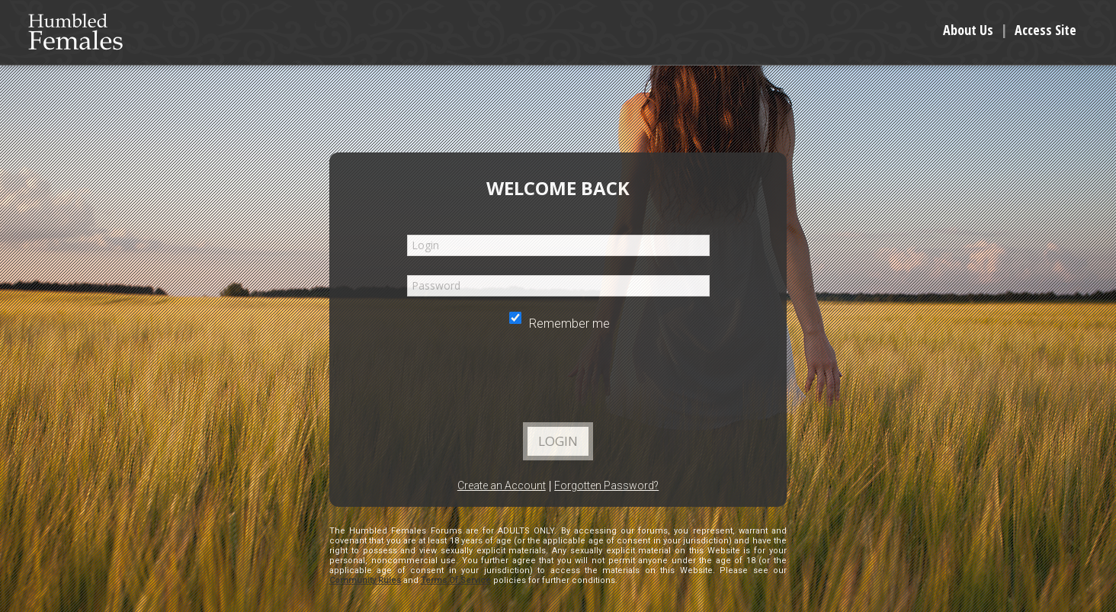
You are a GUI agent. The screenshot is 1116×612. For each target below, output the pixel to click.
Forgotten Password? (606, 485)
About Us (968, 30)
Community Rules (365, 580)
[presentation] (557, 381)
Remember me (559, 323)
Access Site (1045, 30)
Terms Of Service (456, 580)
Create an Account (501, 485)
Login (558, 441)
